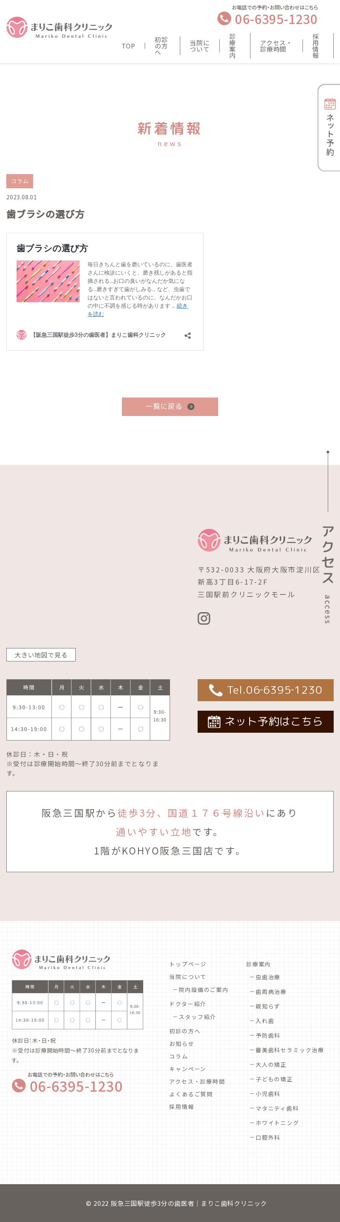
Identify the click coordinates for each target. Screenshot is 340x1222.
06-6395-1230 (276, 18)
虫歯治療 (268, 977)
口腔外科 (268, 1137)
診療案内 (232, 45)
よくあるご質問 (191, 1094)
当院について (199, 45)
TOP (128, 46)
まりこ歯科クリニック (234, 1203)
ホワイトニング (277, 1123)
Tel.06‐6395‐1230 (275, 689)
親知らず (268, 1006)
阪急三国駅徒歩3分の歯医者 (152, 1203)
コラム (178, 1056)
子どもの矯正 (274, 1079)
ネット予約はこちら (273, 721)
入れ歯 (265, 1021)
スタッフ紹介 (197, 1017)
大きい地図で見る (41, 654)
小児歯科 (268, 1094)
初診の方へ (161, 45)
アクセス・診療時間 (276, 45)
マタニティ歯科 (277, 1108)
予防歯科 (268, 1035)
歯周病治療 (271, 991)
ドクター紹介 (187, 1004)
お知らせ (181, 1043)
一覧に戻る (164, 406)
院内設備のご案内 (204, 990)
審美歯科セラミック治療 (290, 1050)
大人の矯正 (271, 1064)
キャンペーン (187, 1069)
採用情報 (315, 45)
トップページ (188, 964)
